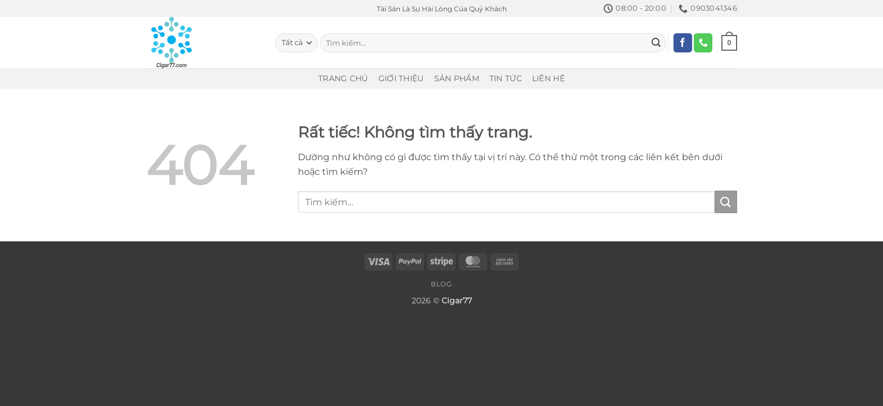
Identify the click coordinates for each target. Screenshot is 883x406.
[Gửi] (656, 42)
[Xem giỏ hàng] (729, 43)
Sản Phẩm (456, 78)
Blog (441, 284)
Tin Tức (505, 78)
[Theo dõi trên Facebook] (683, 42)
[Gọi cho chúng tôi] (703, 42)
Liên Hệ (548, 78)
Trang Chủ (343, 78)
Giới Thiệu (401, 78)
